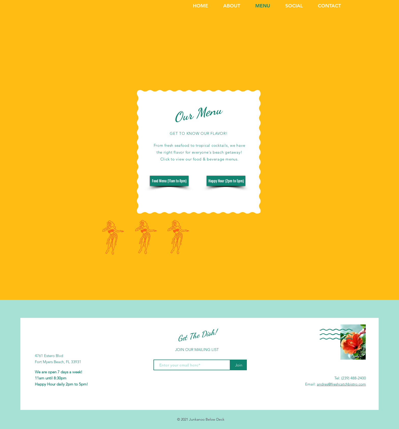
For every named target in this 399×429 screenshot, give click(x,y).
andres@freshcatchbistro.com (341, 384)
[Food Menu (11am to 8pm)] (169, 181)
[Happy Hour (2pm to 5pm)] (226, 181)
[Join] (238, 365)
